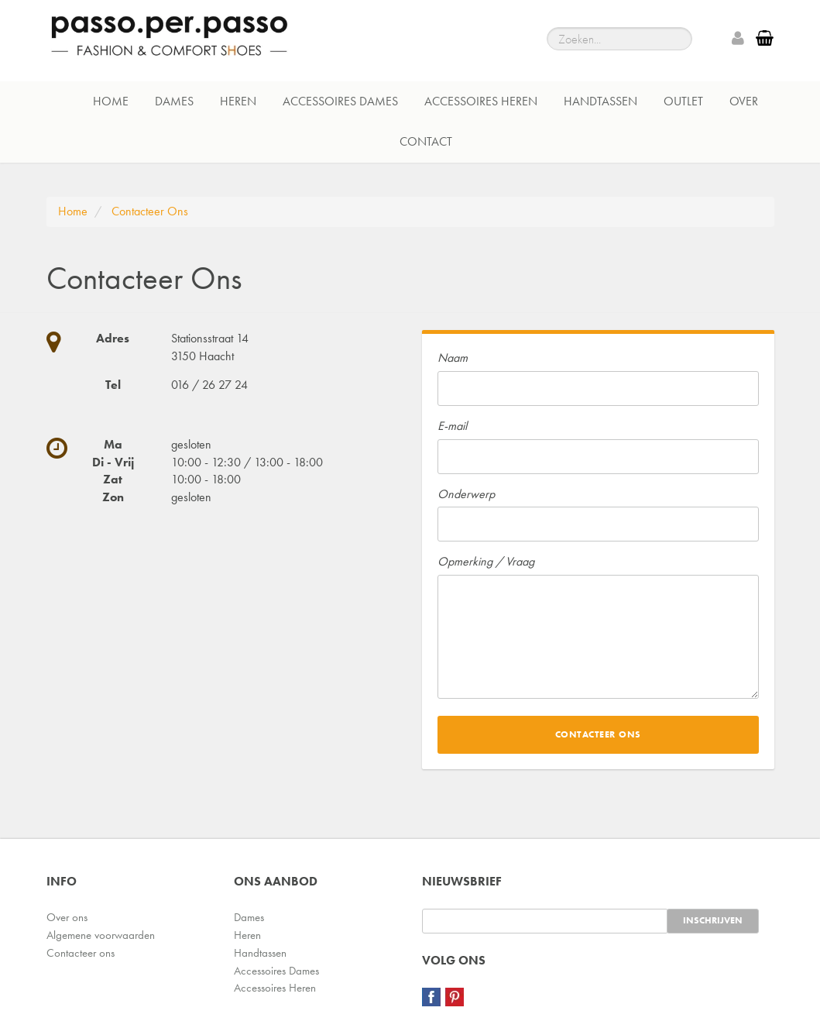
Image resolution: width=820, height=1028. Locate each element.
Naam (452, 357)
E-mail (452, 426)
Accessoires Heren (480, 101)
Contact (426, 141)
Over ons (66, 917)
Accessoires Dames (340, 101)
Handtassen (600, 101)
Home (111, 101)
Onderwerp (466, 494)
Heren (238, 101)
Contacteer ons (80, 953)
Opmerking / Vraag (485, 561)
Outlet (683, 101)
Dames (174, 101)
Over (743, 101)
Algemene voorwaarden (100, 935)
